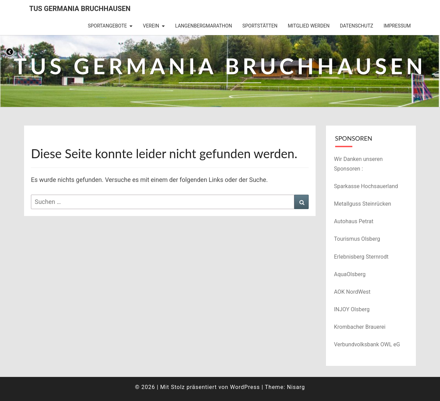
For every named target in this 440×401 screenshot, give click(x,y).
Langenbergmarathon (203, 26)
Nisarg (296, 387)
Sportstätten (259, 26)
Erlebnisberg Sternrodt (361, 256)
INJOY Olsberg (352, 309)
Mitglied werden (309, 26)
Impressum (397, 26)
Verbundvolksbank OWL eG (367, 344)
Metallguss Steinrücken (362, 203)
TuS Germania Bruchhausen (80, 8)
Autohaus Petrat (354, 221)
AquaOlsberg (350, 274)
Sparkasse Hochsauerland (366, 186)
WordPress (245, 387)
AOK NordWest (352, 292)
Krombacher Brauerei (360, 327)
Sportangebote (107, 26)
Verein (151, 26)
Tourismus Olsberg (357, 239)
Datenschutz (356, 26)
